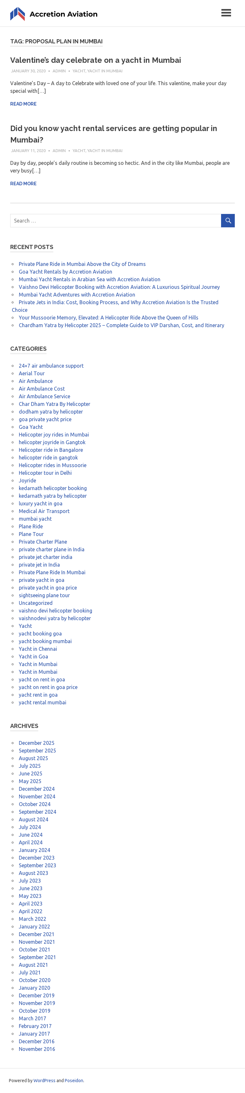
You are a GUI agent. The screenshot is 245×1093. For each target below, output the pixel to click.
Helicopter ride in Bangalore (51, 450)
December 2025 (37, 743)
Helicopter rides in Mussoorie (52, 465)
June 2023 (30, 888)
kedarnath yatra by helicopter (53, 496)
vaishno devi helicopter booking (55, 610)
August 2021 (33, 965)
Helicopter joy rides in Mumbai (54, 434)
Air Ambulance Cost (42, 389)
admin (59, 71)
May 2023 (30, 896)
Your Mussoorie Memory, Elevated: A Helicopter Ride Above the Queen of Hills (108, 317)
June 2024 (30, 835)
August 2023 (33, 873)
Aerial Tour (32, 373)
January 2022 (34, 926)
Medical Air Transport (44, 511)
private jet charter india (45, 557)
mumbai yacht (35, 519)
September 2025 (37, 750)
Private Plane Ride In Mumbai (52, 572)
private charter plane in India (52, 549)
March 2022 (32, 919)
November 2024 (37, 796)
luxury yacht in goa (41, 503)
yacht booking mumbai (45, 641)
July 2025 (30, 766)
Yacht (79, 71)
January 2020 (34, 988)
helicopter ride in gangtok (48, 457)
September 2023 (37, 865)
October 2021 (34, 949)
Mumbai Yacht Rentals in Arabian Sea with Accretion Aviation (89, 279)
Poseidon (74, 1080)
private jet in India (39, 565)
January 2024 (34, 850)
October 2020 (34, 980)
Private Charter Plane (43, 542)
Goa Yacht (31, 427)
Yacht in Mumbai (104, 71)
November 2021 (37, 942)
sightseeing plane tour (44, 595)
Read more (23, 103)
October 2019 (34, 1011)
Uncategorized (36, 603)
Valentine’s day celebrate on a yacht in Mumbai (96, 60)
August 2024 (33, 819)
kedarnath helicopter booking (53, 488)
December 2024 (37, 789)
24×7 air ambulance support (51, 366)
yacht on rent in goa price (48, 687)
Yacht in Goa (33, 656)
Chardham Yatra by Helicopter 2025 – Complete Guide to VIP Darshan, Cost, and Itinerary (121, 325)
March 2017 (32, 1018)
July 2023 (30, 881)
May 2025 (30, 781)
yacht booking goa (40, 633)
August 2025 (33, 758)
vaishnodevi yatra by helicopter (55, 618)
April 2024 (30, 842)
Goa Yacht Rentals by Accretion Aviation (65, 272)
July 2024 (30, 827)
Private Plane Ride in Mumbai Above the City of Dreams (82, 264)
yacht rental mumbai (42, 702)
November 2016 (37, 1049)
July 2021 (30, 972)
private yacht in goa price (48, 588)
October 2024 (34, 804)
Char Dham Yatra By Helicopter (54, 404)
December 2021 (37, 934)
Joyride (27, 480)
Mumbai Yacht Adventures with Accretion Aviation (77, 294)
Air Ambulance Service (44, 396)
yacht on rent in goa (42, 679)
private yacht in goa (41, 580)
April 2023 (30, 903)
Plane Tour (31, 534)
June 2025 (30, 773)
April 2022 (30, 911)
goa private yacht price (45, 419)
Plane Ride (31, 526)
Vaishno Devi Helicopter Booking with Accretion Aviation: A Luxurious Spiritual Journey (119, 287)
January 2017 (34, 1034)
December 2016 (37, 1041)
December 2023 (37, 858)
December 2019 (37, 995)
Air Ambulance (36, 381)
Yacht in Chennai (38, 649)
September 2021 (37, 957)
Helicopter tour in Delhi (45, 473)
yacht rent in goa (38, 695)
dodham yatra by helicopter (51, 411)
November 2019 (37, 1003)
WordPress (44, 1080)
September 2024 (37, 812)
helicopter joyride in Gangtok (52, 442)
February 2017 (35, 1026)
